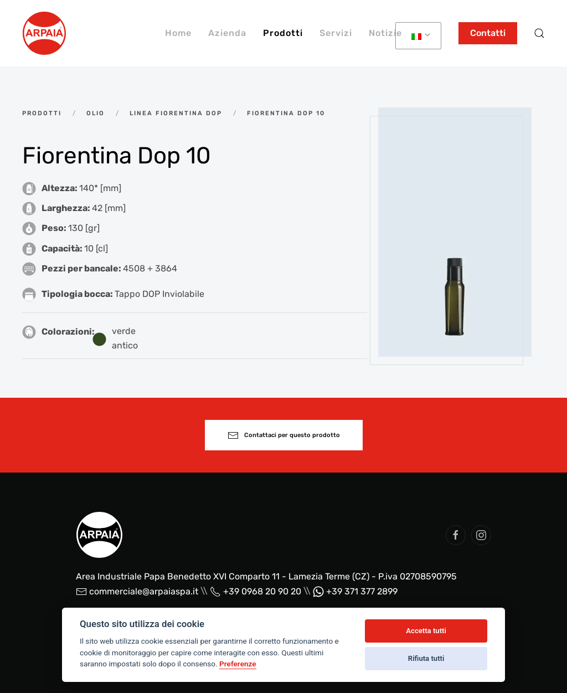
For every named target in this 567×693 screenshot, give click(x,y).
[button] (539, 33)
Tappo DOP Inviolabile (159, 294)
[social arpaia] (456, 535)
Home (178, 33)
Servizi (335, 33)
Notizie (385, 33)
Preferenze (237, 663)
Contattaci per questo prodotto (284, 435)
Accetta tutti (426, 631)
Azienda (227, 33)
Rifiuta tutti (426, 658)
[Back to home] (44, 33)
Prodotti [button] (283, 33)
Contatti (488, 33)
